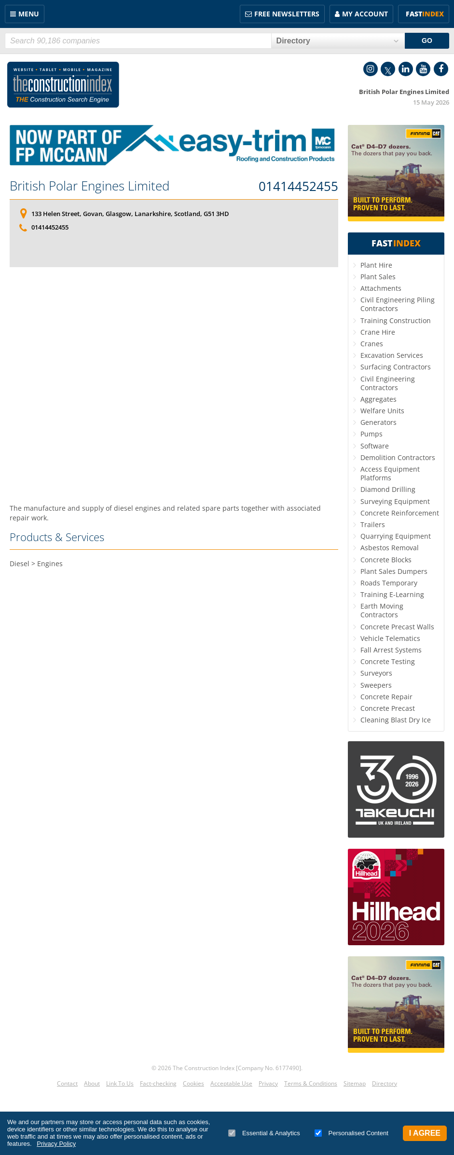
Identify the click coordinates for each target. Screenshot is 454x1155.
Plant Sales (378, 276)
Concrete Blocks (386, 559)
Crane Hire (377, 332)
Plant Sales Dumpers (393, 571)
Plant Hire (376, 265)
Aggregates (378, 399)
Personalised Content (351, 1133)
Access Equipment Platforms (390, 473)
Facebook (441, 69)
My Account (365, 13)
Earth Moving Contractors (381, 610)
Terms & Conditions (310, 1083)
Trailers (372, 524)
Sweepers (376, 685)
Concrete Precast (387, 708)
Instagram (370, 69)
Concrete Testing (387, 661)
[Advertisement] (174, 375)
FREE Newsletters (286, 13)
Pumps (371, 433)
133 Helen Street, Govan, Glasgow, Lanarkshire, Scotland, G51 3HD (130, 213)
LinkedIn (406, 69)
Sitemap (355, 1083)
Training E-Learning (392, 594)
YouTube (423, 69)
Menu (28, 13)
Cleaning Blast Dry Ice (395, 719)
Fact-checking (158, 1083)
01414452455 (298, 186)
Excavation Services (391, 355)
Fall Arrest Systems (391, 649)
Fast (425, 13)
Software (374, 445)
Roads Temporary (388, 582)
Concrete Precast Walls (397, 626)
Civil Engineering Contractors (387, 383)
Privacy (268, 1083)
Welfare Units (382, 410)
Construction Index (63, 85)
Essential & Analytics (264, 1133)
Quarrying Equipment (395, 536)
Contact (67, 1083)
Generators (378, 422)
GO (427, 40)
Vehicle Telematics (390, 638)
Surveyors (376, 673)
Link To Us (120, 1083)
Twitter (388, 69)
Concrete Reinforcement (399, 512)
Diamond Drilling (387, 489)
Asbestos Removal (389, 547)
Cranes (371, 343)
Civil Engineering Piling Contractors (397, 304)
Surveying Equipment (395, 501)
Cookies (193, 1083)
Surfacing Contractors (395, 366)
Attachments (380, 288)
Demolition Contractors (397, 457)
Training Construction (395, 320)
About (92, 1083)
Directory (384, 1083)
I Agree (424, 1133)
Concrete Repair (386, 696)
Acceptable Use (231, 1083)
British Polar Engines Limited (89, 185)
